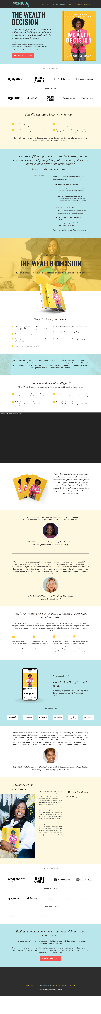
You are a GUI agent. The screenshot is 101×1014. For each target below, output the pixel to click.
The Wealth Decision (59, 4)
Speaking (80, 4)
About (48, 4)
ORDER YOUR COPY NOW (23, 55)
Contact (87, 4)
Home (43, 4)
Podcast (71, 4)
